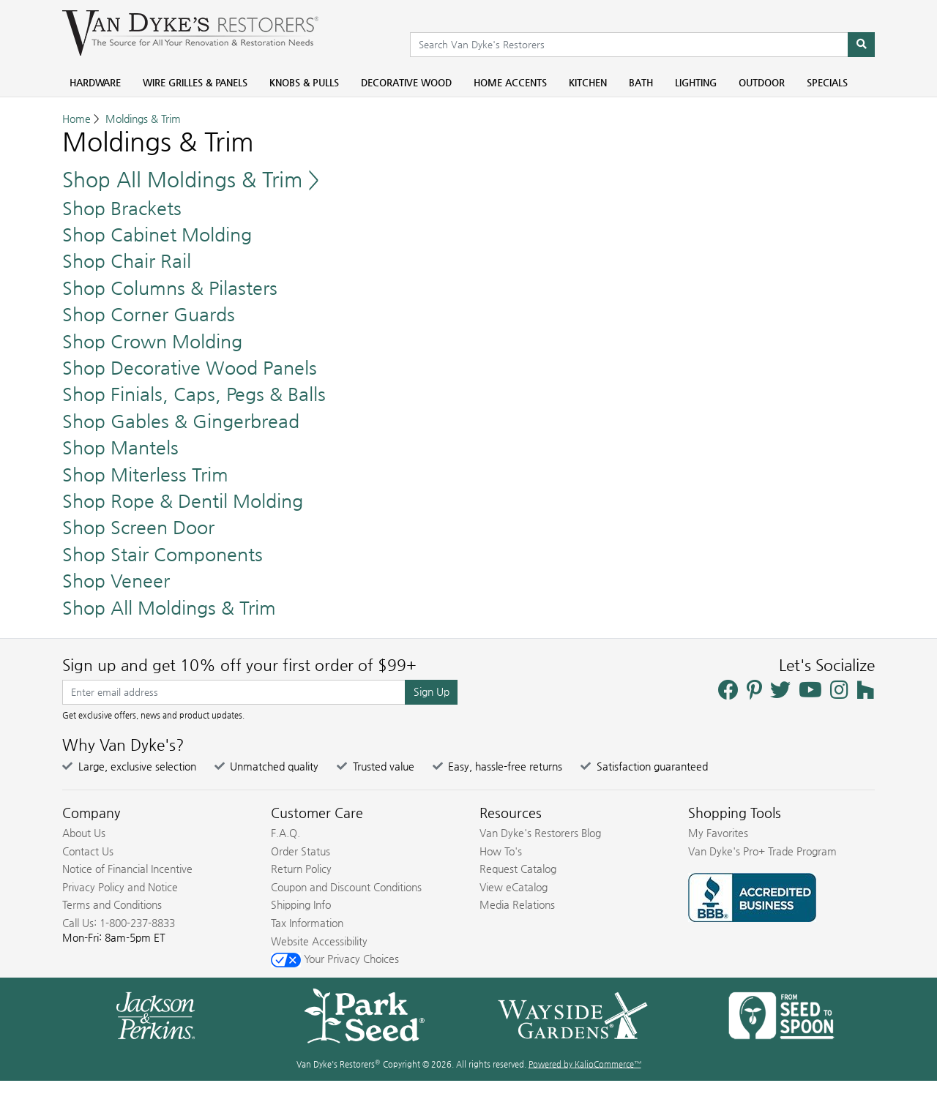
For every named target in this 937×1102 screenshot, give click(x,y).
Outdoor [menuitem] (762, 82)
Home (76, 118)
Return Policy (301, 868)
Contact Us (87, 851)
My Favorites (718, 833)
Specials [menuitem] (827, 82)
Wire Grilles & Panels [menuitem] (195, 82)
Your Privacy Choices (335, 958)
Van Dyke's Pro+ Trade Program (762, 851)
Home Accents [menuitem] (510, 82)
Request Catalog (517, 868)
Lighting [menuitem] (696, 82)
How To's (500, 851)
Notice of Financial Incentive (127, 868)
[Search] (861, 44)
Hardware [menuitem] (95, 82)
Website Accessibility (319, 941)
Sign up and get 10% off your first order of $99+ (239, 665)
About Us (83, 833)
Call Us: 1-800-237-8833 (118, 923)
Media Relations (517, 904)
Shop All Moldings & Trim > (190, 179)
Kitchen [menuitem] (588, 82)
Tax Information (307, 923)
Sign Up (431, 691)
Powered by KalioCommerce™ (585, 1064)
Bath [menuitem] (641, 82)
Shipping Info (301, 904)
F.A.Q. (285, 833)
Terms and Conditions (112, 904)
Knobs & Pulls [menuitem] (304, 82)
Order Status (300, 851)
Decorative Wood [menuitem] (406, 82)
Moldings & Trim (143, 118)
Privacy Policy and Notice (120, 887)
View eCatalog (513, 887)
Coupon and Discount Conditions (346, 887)
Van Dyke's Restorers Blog (540, 833)
